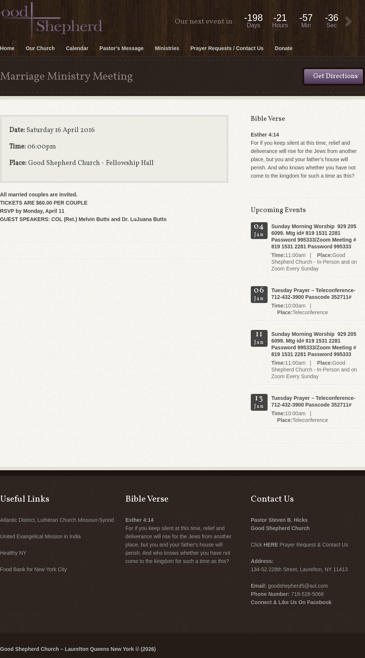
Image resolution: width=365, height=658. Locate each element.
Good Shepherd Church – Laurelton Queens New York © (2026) (78, 649)
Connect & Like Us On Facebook (291, 602)
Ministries (167, 48)
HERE (270, 545)
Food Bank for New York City (33, 569)
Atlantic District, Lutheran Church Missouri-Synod (57, 520)
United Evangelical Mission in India (40, 536)
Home (7, 48)
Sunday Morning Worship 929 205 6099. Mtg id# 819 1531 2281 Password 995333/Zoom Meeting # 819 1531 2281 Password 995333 (313, 236)
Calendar (77, 48)
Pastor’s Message (122, 48)
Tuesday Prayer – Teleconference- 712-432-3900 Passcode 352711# (313, 293)
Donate (283, 48)
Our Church (40, 48)
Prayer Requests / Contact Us (226, 48)
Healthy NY (13, 553)
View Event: (348, 21)
